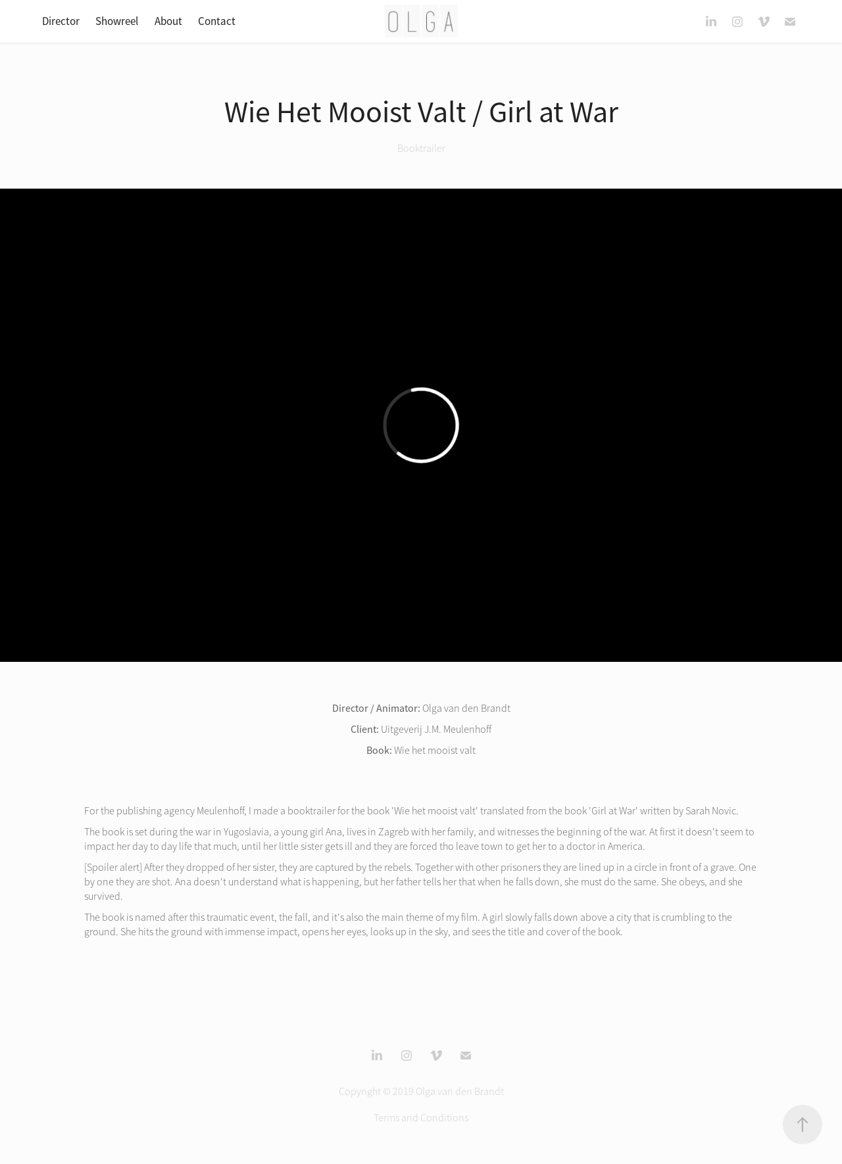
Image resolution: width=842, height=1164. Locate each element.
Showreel (116, 21)
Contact (216, 21)
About (168, 21)
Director (61, 21)
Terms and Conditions (421, 1118)
